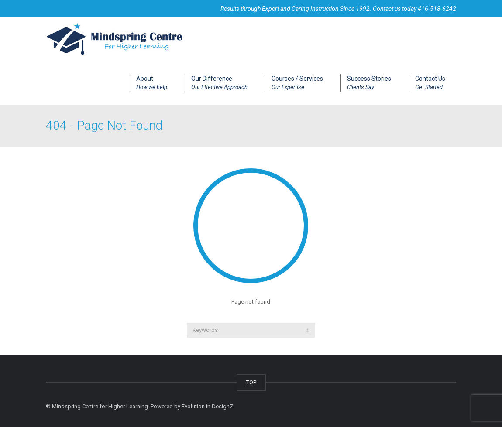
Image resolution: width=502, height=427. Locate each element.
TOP (251, 382)
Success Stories (369, 83)
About (151, 83)
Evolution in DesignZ (207, 406)
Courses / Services (297, 83)
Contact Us (430, 83)
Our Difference (219, 83)
